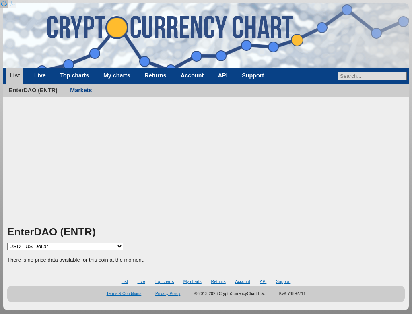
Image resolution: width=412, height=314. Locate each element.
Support (253, 75)
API (223, 75)
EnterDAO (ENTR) (33, 90)
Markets (81, 90)
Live (40, 75)
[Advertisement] (206, 164)
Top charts (74, 75)
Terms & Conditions (124, 293)
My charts (116, 75)
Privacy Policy (167, 293)
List (15, 75)
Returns (155, 75)
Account (192, 75)
